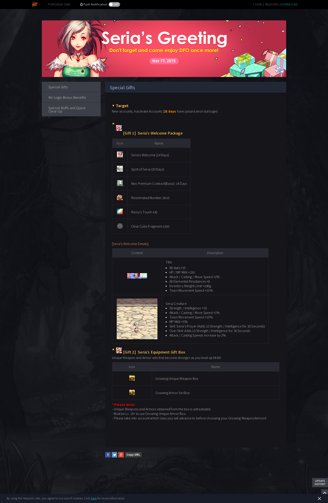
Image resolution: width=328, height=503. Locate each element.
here (94, 498)
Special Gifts (58, 86)
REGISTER (271, 4)
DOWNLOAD (288, 4)
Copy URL (133, 454)
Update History (320, 482)
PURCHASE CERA (59, 4)
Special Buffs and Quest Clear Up (67, 109)
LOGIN (257, 4)
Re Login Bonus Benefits (67, 97)
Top (324, 492)
